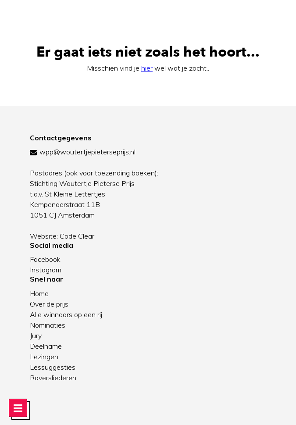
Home (39, 293)
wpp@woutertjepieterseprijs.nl (87, 151)
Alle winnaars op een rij (66, 314)
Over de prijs (49, 304)
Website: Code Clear (62, 236)
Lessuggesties (52, 367)
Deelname (46, 346)
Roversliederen (53, 377)
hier (147, 68)
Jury (36, 335)
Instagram (45, 269)
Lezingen (44, 356)
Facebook (45, 259)
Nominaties (47, 325)
